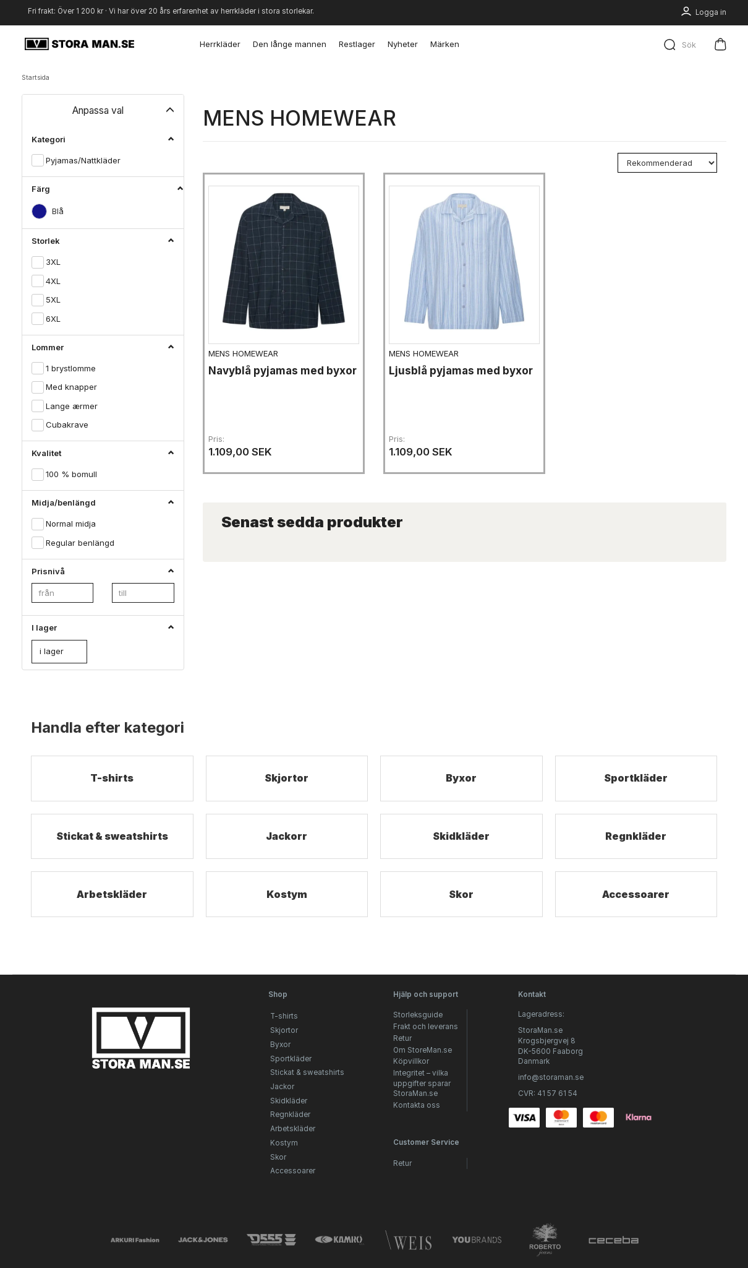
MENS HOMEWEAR (248, 347)
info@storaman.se (551, 1077)
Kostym (287, 913)
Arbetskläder (112, 913)
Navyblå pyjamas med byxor (270, 371)
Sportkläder (636, 778)
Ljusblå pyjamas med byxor (448, 371)
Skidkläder (461, 845)
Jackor (282, 1086)
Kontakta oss (416, 1105)
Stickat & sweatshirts (112, 845)
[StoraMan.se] (79, 44)
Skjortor (287, 778)
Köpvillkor (411, 1061)
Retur (402, 1038)
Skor (461, 913)
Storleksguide (418, 1015)
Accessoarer (635, 913)
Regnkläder (636, 845)
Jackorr (286, 845)
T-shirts (111, 778)
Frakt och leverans (425, 1026)
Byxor (461, 778)
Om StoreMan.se (422, 1050)
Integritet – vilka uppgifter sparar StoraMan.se (422, 1083)
